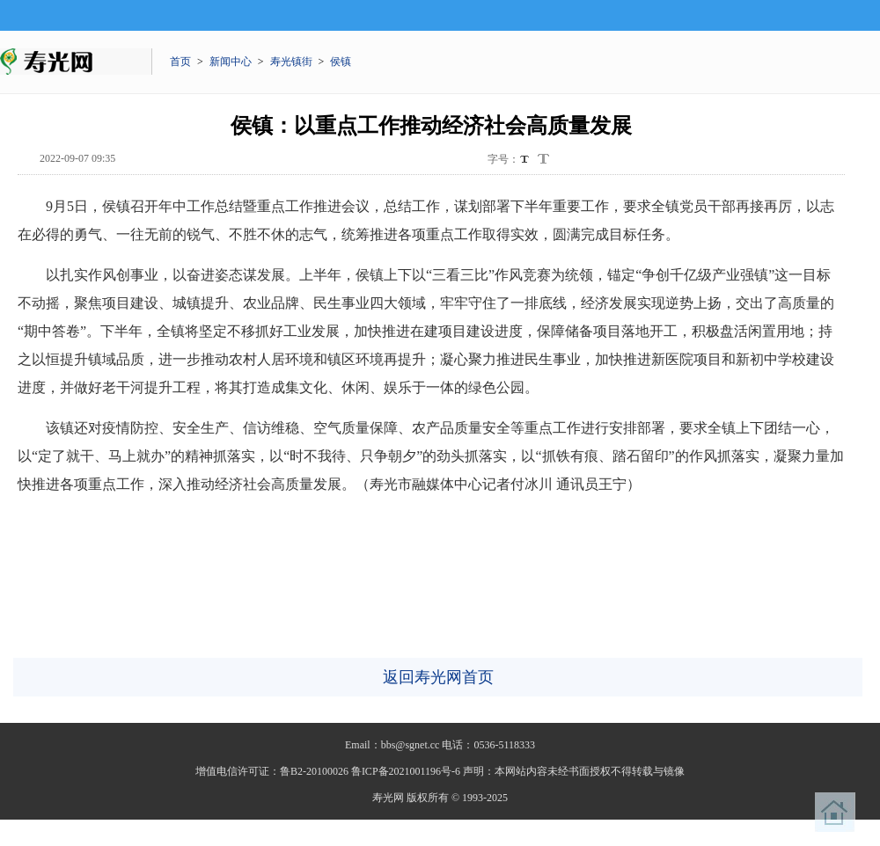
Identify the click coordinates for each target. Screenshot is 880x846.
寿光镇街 (291, 61)
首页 (180, 61)
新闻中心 (230, 61)
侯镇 (340, 61)
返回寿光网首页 (438, 677)
